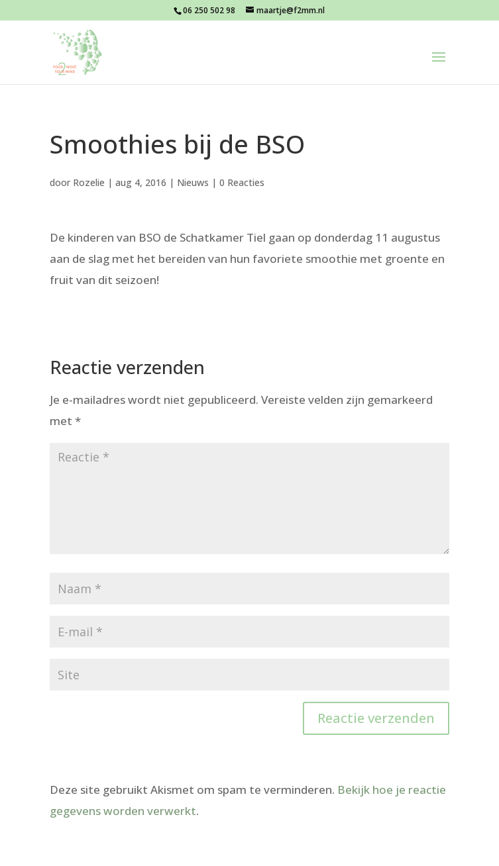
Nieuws (193, 182)
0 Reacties (241, 182)
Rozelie (89, 182)
